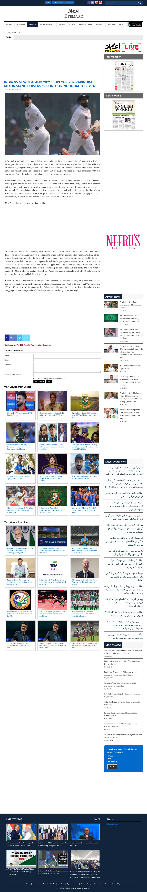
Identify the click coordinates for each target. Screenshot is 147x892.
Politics (100, 24)
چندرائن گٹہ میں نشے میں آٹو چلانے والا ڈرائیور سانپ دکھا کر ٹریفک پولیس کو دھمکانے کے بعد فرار (125, 528)
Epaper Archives (72, 884)
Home (5, 32)
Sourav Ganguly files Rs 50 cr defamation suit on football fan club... (18, 646)
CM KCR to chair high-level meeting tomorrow (122, 694)
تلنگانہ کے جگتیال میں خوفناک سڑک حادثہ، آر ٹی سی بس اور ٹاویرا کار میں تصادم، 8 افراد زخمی (125, 564)
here (55, 378)
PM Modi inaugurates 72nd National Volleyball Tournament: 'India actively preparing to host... (20, 550)
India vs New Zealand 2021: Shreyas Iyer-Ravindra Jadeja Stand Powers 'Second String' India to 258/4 (49, 84)
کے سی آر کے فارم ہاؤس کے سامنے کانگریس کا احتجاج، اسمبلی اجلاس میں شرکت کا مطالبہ (124, 541)
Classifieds (69, 3)
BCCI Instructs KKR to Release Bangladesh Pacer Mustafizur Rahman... (51, 478)
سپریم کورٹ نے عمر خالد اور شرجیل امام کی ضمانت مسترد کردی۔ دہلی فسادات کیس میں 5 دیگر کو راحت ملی (124, 470)
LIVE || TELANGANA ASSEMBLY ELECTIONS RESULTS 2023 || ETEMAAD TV (20, 872)
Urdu (48, 3)
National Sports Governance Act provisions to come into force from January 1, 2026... (19, 582)
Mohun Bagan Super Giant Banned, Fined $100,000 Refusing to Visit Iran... (84, 646)
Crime (72, 24)
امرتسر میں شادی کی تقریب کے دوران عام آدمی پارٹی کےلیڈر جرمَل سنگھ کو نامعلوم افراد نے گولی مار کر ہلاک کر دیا (124, 483)
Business (21, 24)
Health (62, 24)
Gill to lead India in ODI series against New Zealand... (18, 477)
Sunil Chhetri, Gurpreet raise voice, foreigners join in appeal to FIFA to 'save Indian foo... (84, 550)
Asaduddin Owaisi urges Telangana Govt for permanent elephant (131, 305)
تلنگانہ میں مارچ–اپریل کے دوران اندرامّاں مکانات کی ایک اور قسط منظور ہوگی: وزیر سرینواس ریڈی (123, 589)
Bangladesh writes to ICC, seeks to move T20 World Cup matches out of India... (85, 415)
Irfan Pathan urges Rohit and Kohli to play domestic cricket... (84, 477)
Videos (122, 24)
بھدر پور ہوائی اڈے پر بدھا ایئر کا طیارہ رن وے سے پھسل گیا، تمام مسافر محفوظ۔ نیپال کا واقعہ (125, 625)
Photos (111, 24)
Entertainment (47, 24)
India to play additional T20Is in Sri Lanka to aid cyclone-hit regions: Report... (84, 510)
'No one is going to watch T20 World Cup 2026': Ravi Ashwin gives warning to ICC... (20, 510)
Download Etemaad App (113, 884)
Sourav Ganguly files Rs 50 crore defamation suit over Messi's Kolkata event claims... (53, 646)
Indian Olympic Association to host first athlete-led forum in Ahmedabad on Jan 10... (53, 582)
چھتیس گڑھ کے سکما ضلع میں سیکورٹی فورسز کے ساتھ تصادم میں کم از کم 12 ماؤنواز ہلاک (124, 602)
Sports (32, 24)
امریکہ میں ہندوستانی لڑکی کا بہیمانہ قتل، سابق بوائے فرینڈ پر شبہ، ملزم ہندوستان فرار (125, 506)
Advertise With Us (49, 884)
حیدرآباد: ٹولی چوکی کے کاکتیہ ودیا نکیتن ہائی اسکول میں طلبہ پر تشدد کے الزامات (124, 576)
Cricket (17, 32)
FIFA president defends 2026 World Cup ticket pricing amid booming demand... (84, 582)
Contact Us (98, 884)
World (9, 24)
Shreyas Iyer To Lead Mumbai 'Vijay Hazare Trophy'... (20, 414)
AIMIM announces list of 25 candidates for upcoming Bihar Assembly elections (131, 318)
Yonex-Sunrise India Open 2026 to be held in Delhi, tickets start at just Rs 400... (19, 614)
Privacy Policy (86, 884)
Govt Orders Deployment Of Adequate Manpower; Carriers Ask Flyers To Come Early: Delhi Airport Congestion (85, 874)
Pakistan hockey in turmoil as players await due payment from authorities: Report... (83, 614)
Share (12, 338)
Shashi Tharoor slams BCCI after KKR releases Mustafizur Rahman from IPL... (52, 447)
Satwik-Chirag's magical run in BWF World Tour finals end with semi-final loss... (53, 614)
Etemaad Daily (113, 824)
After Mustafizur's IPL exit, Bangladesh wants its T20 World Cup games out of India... (18, 447)
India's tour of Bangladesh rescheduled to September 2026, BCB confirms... (51, 510)
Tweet (25, 338)
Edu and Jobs (85, 24)
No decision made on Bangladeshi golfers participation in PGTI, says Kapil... (52, 415)
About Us (36, 884)
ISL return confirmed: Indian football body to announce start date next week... (52, 550)
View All (97, 819)
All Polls (61, 884)
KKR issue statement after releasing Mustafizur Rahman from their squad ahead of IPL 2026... (85, 447)
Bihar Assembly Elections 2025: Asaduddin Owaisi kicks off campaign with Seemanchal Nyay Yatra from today (131, 352)
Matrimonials (58, 3)
